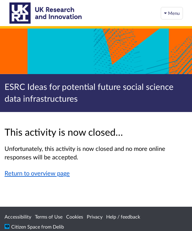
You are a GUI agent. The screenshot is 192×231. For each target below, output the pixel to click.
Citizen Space (25, 226)
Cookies (74, 216)
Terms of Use (48, 216)
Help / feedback (123, 216)
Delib (58, 226)
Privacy (95, 216)
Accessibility (18, 216)
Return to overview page (37, 173)
